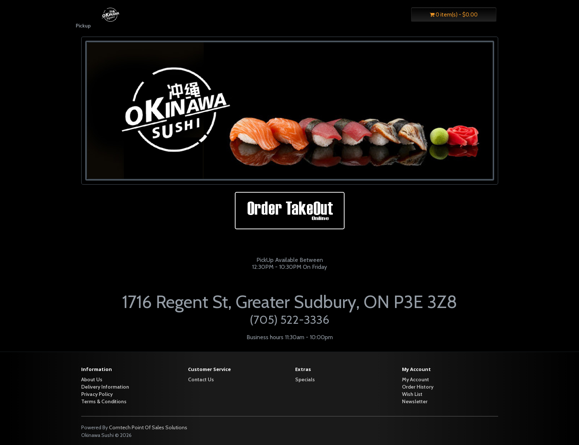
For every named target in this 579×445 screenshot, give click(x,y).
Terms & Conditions (104, 401)
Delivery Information (105, 386)
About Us (91, 379)
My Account (415, 379)
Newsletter (415, 401)
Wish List (412, 394)
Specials (305, 379)
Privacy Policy (97, 394)
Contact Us (201, 379)
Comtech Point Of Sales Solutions (148, 427)
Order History (417, 386)
